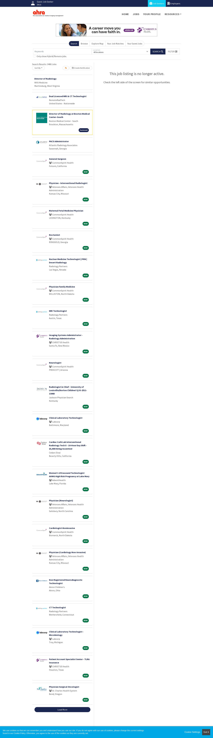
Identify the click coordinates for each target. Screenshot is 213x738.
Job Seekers (157, 3)
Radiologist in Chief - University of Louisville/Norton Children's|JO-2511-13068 (68, 390)
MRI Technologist (58, 310)
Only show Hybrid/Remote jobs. (52, 56)
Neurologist (55, 362)
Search (74, 43)
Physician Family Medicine (62, 286)
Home (125, 14)
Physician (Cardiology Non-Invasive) (67, 552)
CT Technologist (57, 607)
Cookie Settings (192, 732)
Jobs (136, 14)
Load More (62, 709)
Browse (84, 43)
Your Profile (152, 14)
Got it (206, 732)
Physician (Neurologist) (61, 500)
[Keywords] (62, 51)
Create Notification (81, 68)
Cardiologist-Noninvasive (62, 528)
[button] (173, 51)
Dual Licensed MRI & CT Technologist (67, 96)
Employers (173, 3)
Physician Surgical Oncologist (64, 686)
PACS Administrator (59, 141)
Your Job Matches (115, 43)
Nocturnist (54, 234)
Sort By (38, 68)
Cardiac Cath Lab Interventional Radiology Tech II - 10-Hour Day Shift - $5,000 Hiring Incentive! (68, 445)
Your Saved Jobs (134, 43)
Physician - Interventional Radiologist (68, 183)
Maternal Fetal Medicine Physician (66, 210)
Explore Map (97, 43)
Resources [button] (172, 14)
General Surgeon (57, 158)
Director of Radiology (45, 78)
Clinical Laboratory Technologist (65, 417)
